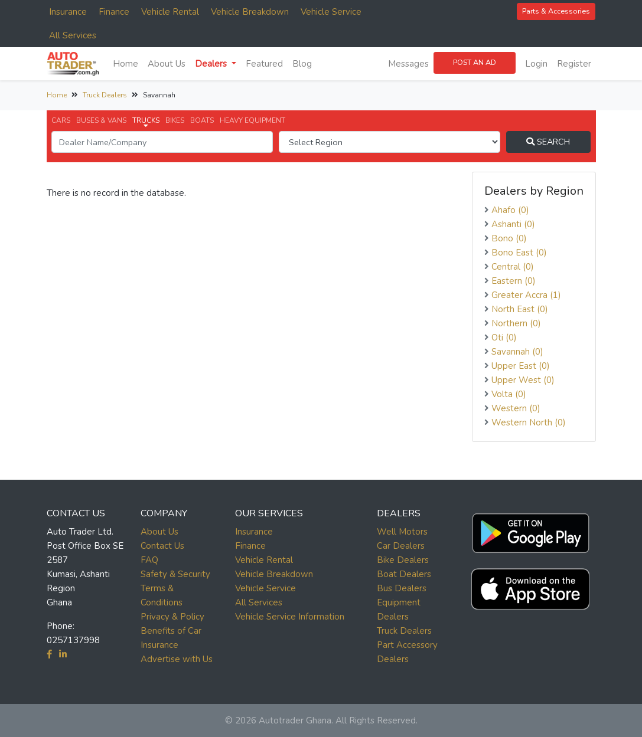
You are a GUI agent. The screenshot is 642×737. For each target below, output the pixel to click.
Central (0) (512, 267)
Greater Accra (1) (526, 295)
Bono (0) (509, 238)
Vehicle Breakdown (250, 12)
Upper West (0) (523, 380)
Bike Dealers (403, 560)
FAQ (149, 560)
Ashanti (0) (513, 224)
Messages (408, 64)
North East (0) (519, 309)
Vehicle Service (331, 12)
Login (536, 64)
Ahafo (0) (510, 210)
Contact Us (162, 546)
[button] (530, 530)
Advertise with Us (177, 659)
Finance (114, 12)
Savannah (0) (517, 352)
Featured (264, 64)
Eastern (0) (513, 281)
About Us (166, 64)
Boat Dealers (404, 574)
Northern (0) (516, 323)
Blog (302, 64)
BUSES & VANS (101, 120)
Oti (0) (504, 337)
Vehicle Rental (170, 12)
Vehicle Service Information (289, 617)
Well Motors (402, 532)
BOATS (202, 120)
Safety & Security (175, 574)
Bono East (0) (519, 252)
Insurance (68, 12)
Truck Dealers (105, 95)
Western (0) (515, 408)
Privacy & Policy (172, 617)
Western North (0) (528, 422)
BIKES (174, 120)
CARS (60, 120)
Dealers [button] (212, 64)
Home (125, 64)
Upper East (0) (520, 366)
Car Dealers (401, 546)
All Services (72, 35)
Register (574, 64)
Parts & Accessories (556, 11)
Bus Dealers (401, 588)
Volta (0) (508, 394)
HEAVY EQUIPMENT (252, 120)
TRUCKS (145, 122)
